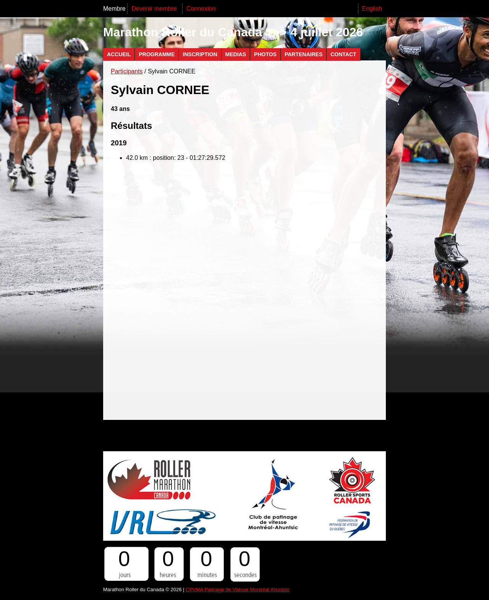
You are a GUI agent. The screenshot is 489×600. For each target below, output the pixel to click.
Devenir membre (154, 8)
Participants (127, 71)
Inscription (200, 54)
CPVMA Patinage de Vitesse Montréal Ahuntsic (237, 589)
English (372, 8)
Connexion (201, 8)
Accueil (119, 54)
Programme (157, 54)
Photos (265, 54)
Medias (235, 54)
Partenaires (303, 54)
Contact (343, 54)
